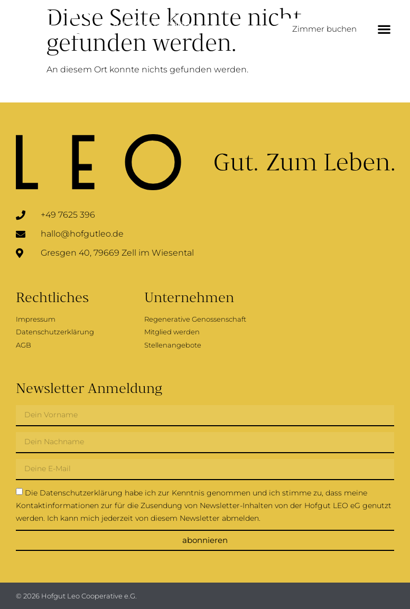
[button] (384, 29)
